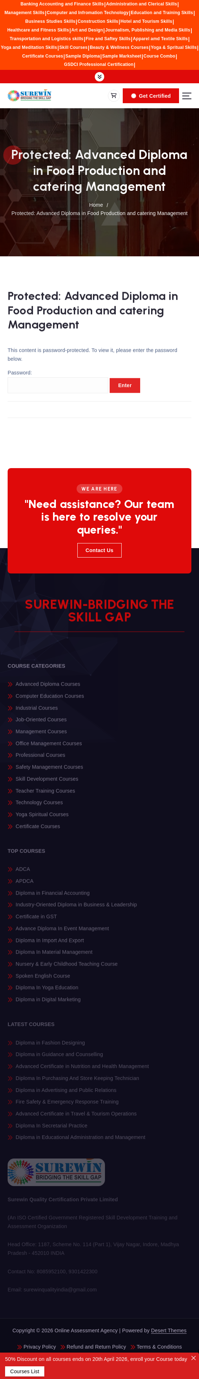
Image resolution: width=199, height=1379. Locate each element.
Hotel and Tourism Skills (146, 21)
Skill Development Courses (47, 782)
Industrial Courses (37, 711)
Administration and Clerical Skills (141, 4)
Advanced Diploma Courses (48, 687)
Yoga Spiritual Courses (42, 817)
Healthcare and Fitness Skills (38, 30)
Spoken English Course (43, 979)
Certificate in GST (36, 920)
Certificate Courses (42, 56)
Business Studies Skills (50, 21)
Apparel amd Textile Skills (160, 38)
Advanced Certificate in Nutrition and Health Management (82, 1069)
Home (96, 205)
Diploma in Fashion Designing (50, 1045)
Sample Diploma (82, 56)
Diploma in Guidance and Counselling (59, 1057)
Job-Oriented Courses (41, 723)
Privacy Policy (40, 1347)
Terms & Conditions (159, 1347)
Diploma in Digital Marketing (48, 1003)
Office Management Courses (49, 746)
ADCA (23, 872)
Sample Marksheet (121, 56)
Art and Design (87, 30)
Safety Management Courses (49, 770)
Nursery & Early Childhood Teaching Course (67, 967)
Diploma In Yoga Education (47, 991)
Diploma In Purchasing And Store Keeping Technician (77, 1081)
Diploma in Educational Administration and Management (80, 1140)
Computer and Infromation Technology (88, 12)
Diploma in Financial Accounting (53, 896)
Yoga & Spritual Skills (173, 47)
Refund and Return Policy (96, 1347)
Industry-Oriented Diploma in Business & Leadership (76, 908)
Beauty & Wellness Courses (119, 47)
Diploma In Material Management (54, 955)
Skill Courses (73, 47)
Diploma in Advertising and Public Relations (66, 1093)
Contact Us (100, 550)
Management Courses (41, 734)
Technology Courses (39, 805)
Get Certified (151, 96)
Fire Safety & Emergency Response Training (67, 1105)
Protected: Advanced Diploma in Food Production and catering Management (100, 213)
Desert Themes (169, 1330)
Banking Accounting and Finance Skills (61, 4)
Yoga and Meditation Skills (29, 47)
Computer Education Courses (50, 699)
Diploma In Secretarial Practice (52, 1128)
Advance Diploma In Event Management (62, 932)
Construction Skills (98, 21)
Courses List (24, 1371)
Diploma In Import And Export (50, 943)
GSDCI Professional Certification (98, 64)
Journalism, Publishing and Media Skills (147, 30)
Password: (58, 384)
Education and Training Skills (162, 12)
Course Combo (159, 56)
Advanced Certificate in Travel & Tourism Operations (76, 1116)
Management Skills (24, 12)
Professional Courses (40, 758)
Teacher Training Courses (45, 794)
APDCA (24, 884)
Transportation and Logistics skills (47, 38)
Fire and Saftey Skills (108, 38)
